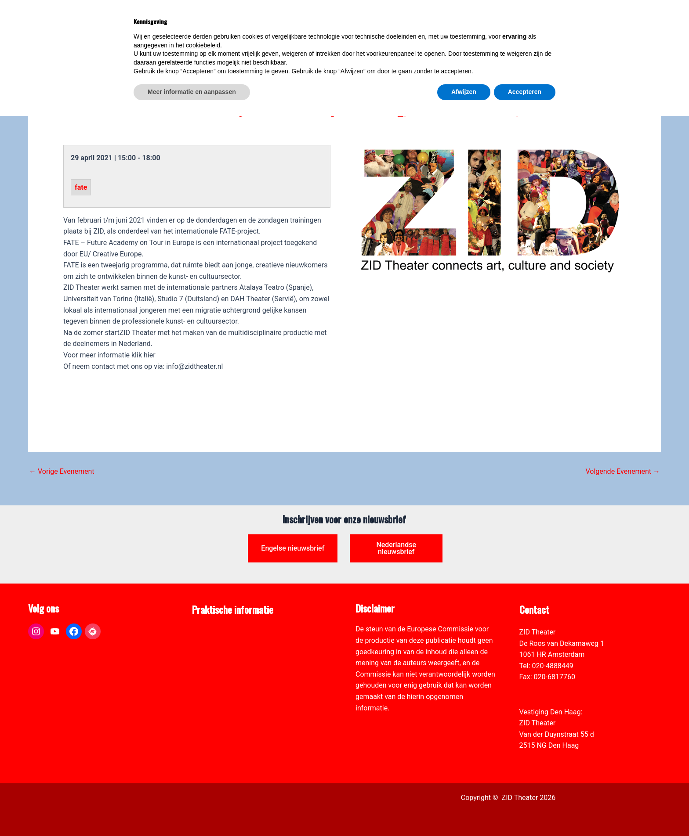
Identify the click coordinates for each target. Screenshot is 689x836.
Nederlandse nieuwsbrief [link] (396, 548)
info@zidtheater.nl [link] (547, 688)
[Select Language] (571, 20)
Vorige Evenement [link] (61, 471)
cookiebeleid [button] (203, 765)
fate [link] (81, 187)
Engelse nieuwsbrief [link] (292, 548)
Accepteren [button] (524, 811)
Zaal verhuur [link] (211, 654)
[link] (677, 55)
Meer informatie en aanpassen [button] (192, 811)
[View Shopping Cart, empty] (520, 25)
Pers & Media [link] (212, 643)
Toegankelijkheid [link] (218, 677)
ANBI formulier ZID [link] (221, 632)
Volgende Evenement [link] (622, 471)
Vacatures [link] (208, 666)
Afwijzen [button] (463, 811)
